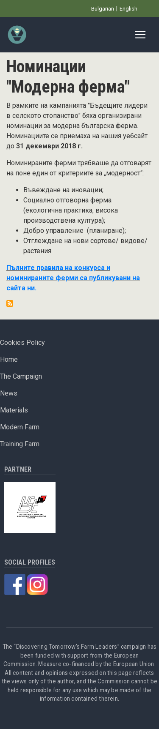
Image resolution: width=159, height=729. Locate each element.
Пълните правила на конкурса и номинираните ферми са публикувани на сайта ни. (73, 278)
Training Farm (19, 444)
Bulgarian (102, 8)
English (128, 8)
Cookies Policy (22, 343)
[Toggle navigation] (140, 34)
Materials (14, 410)
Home (9, 359)
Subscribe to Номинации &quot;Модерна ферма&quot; (9, 303)
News (8, 393)
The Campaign (21, 376)
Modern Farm (19, 427)
